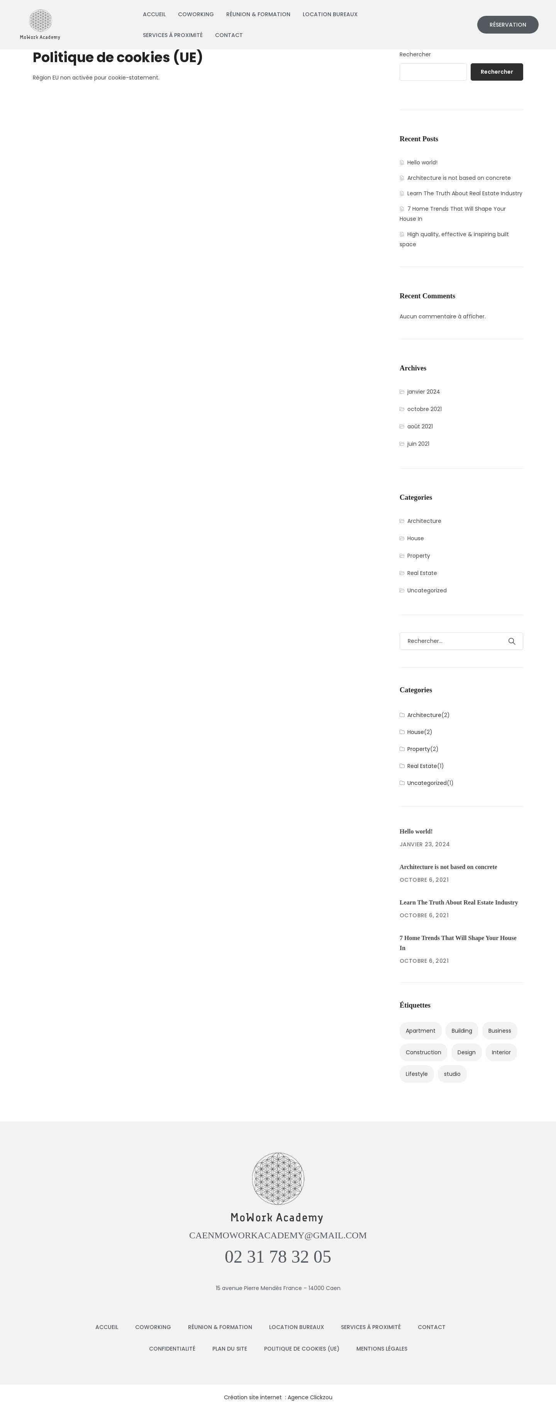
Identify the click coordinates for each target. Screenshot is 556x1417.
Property (418, 556)
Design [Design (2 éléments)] (467, 1052)
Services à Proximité (173, 35)
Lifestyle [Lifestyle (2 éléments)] (417, 1074)
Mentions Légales (381, 1349)
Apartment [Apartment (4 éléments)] (421, 1031)
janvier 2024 (423, 392)
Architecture (424, 521)
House (415, 538)
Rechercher (415, 54)
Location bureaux (330, 14)
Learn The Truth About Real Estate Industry (464, 193)
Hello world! (422, 162)
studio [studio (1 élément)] (452, 1074)
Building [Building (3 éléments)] (462, 1031)
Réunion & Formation (258, 14)
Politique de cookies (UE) (301, 1349)
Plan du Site (229, 1349)
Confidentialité (172, 1349)
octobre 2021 (424, 409)
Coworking (196, 14)
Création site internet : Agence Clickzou (278, 1397)
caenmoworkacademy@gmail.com (278, 1235)
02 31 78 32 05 (278, 1257)
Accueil (154, 14)
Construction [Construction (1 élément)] (423, 1052)
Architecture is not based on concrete (459, 178)
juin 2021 (418, 444)
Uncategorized (427, 590)
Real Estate (422, 573)
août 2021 (420, 426)
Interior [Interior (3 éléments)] (501, 1052)
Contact (229, 35)
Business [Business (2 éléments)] (499, 1031)
